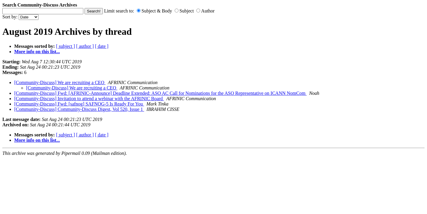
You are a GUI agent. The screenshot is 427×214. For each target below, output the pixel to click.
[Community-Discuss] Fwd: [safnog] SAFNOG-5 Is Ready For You (79, 103)
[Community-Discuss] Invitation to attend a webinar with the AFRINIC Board (89, 98)
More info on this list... (37, 51)
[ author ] (85, 46)
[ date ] (101, 46)
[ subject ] (65, 46)
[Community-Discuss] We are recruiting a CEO (60, 82)
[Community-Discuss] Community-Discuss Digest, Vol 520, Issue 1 (79, 109)
